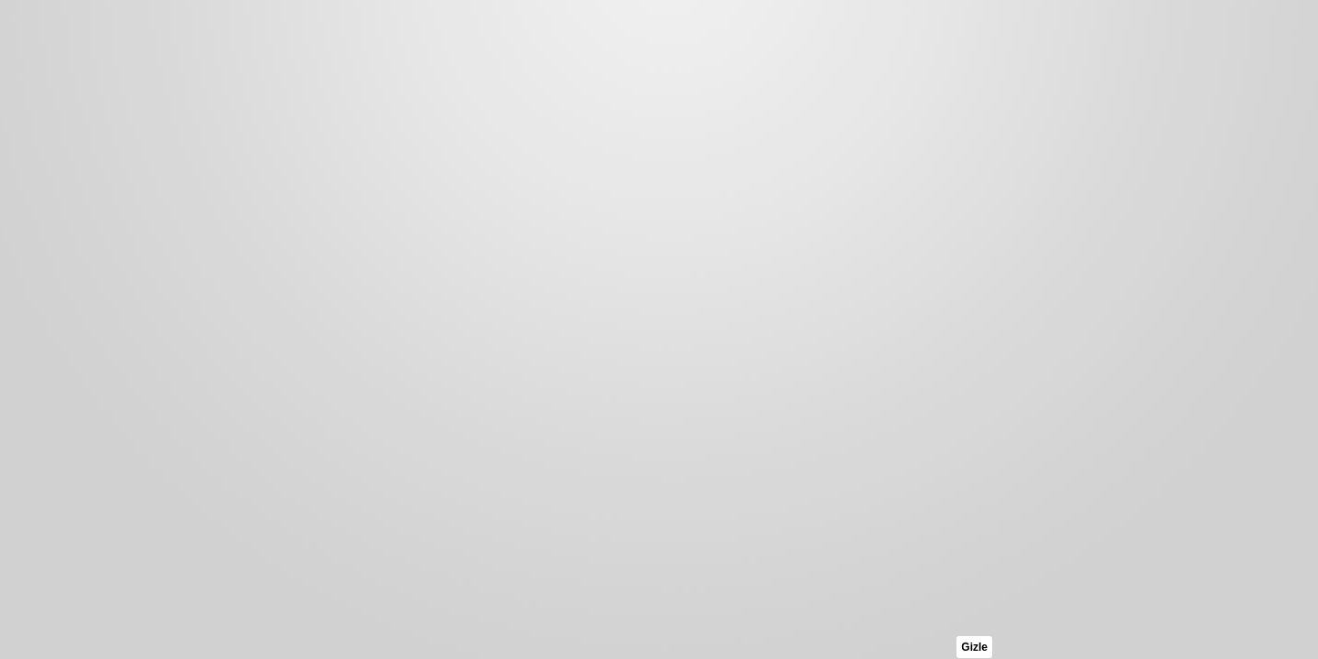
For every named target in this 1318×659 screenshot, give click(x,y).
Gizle (974, 647)
